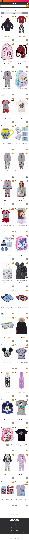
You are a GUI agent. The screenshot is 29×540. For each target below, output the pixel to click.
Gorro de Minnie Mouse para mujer (21, 335)
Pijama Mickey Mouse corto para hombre (7, 116)
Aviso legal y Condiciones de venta (18, 530)
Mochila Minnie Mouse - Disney (7, 61)
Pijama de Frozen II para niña (21, 471)
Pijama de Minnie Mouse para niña (7, 198)
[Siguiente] (16, 511)
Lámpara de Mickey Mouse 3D (7, 362)
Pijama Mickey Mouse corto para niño (7, 225)
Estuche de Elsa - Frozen (7, 335)
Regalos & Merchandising (7, 9)
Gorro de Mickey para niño (7, 417)
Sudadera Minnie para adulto (7, 33)
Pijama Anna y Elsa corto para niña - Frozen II (21, 226)
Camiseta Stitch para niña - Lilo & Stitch (21, 499)
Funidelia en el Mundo (8, 530)
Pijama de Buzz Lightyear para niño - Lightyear (7, 472)
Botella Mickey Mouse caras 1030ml (7, 389)
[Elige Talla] (2, 40)
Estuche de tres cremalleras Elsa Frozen (21, 143)
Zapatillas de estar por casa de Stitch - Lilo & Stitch (7, 308)
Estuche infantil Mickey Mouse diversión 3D (21, 308)
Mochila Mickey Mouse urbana (22, 61)
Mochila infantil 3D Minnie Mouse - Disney (7, 445)
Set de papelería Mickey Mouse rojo (7, 499)
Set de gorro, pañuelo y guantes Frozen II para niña (7, 253)
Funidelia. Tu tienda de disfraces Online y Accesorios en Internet (14, 3)
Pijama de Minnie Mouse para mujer (7, 170)
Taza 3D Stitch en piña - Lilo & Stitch (7, 143)
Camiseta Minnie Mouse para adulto (21, 417)
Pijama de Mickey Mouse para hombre (21, 170)
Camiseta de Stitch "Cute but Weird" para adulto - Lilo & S (21, 445)
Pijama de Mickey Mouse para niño (7, 88)
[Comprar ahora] (13, 40)
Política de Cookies (17, 532)
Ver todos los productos (14, 514)
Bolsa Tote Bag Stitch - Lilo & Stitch (7, 280)
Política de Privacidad (9, 532)
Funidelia (2, 9)
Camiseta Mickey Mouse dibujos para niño (21, 363)
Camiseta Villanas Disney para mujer (22, 198)
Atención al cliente (14, 527)
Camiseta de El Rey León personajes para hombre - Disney (21, 116)
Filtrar (2, 13)
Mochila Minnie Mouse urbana (22, 280)
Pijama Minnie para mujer (21, 33)
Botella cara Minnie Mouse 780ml (21, 389)
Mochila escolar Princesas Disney (21, 88)
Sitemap (22, 532)
